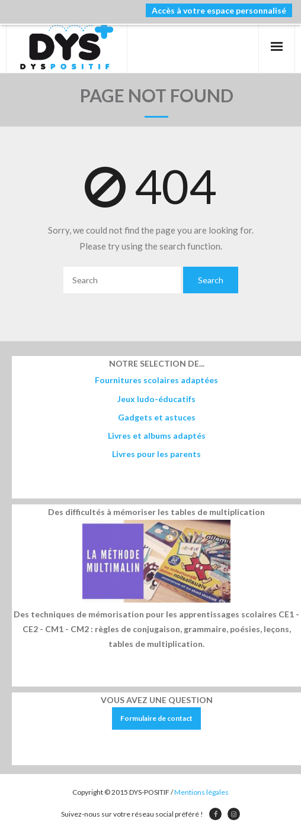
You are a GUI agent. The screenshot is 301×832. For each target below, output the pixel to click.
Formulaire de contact (156, 718)
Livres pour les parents (156, 454)
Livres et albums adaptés (157, 435)
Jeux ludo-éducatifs (156, 399)
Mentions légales (201, 792)
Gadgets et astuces (157, 417)
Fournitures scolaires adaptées (156, 380)
